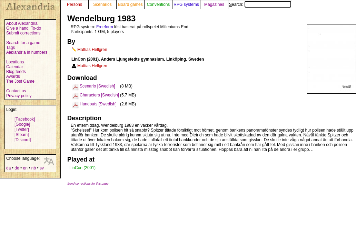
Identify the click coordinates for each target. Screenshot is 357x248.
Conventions (158, 4)
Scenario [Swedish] (97, 86)
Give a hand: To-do (23, 28)
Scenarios (102, 4)
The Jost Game (20, 81)
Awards (13, 76)
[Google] (22, 124)
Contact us (16, 91)
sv (42, 168)
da (8, 168)
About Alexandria (22, 23)
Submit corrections (23, 33)
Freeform (104, 26)
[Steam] (21, 134)
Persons (74, 4)
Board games (130, 4)
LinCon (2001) (82, 167)
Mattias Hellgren (92, 49)
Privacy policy (18, 95)
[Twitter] (21, 129)
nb (33, 168)
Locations (15, 62)
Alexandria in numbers (26, 52)
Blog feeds (16, 71)
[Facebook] (24, 119)
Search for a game (23, 42)
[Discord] (22, 139)
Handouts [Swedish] (98, 104)
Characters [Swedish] (99, 95)
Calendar (14, 66)
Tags (10, 47)
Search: (260, 4)
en (25, 168)
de (16, 168)
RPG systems (186, 4)
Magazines (214, 4)
